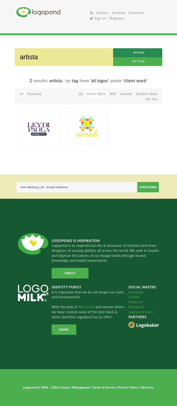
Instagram (136, 307)
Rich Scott (86, 307)
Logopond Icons (140, 312)
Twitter (134, 297)
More (64, 329)
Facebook (135, 292)
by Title (139, 61)
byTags (139, 52)
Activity (118, 13)
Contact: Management (75, 387)
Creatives (137, 13)
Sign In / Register (107, 18)
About (70, 273)
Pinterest (135, 302)
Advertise (147, 387)
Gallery (103, 13)
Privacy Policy (128, 387)
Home (52, 12)
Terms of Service (105, 387)
